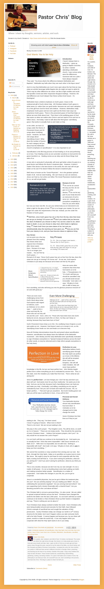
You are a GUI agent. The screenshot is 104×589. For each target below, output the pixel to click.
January (15, 156)
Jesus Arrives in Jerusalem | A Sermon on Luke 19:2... (16, 104)
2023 (12, 165)
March (14, 98)
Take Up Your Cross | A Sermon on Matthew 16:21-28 (16, 128)
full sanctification (49, 530)
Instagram (13, 48)
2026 (12, 95)
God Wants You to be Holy (40, 54)
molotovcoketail (65, 579)
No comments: (59, 527)
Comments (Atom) (41, 568)
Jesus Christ (35, 532)
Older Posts (77, 565)
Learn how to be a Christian (48, 532)
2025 (12, 159)
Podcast (12, 46)
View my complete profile (90, 240)
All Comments (14, 86)
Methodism (60, 532)
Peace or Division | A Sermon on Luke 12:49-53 (16, 138)
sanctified (75, 532)
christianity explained (38, 530)
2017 (12, 182)
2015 (12, 187)
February (15, 153)
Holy (56, 530)
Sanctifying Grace (33, 534)
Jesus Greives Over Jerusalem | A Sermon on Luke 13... (16, 117)
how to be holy (69, 530)
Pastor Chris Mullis (92, 57)
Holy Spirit (61, 530)
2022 (12, 168)
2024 (12, 162)
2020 (12, 173)
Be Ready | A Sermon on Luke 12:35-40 (16, 146)
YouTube (13, 53)
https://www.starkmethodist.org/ (40, 38)
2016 (12, 184)
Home (50, 565)
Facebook (13, 51)
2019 (12, 176)
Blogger (81, 579)
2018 (12, 179)
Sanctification (67, 532)
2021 (12, 170)
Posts (12, 83)
